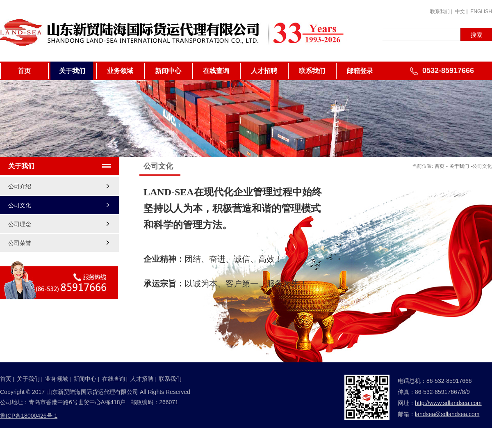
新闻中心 (168, 70)
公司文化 (19, 205)
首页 (24, 70)
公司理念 (19, 224)
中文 (460, 11)
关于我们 (72, 70)
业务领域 (120, 70)
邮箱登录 (360, 70)
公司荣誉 (19, 243)
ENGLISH (481, 11)
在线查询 (216, 70)
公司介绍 (19, 186)
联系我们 (440, 11)
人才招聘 (264, 70)
